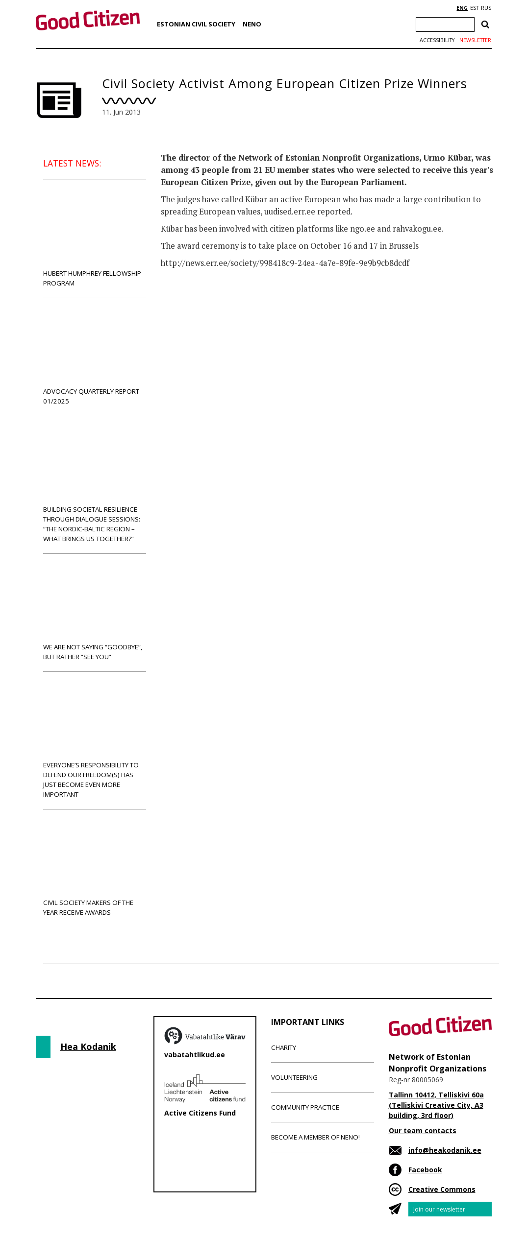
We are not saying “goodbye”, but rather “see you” (94, 612)
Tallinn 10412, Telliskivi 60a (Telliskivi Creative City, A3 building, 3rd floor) (436, 1105)
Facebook (425, 1169)
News (181, 301)
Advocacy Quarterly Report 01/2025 (94, 356)
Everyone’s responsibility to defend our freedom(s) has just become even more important (94, 740)
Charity (283, 1047)
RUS (486, 7)
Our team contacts (422, 1130)
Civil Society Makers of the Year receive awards (94, 868)
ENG (462, 7)
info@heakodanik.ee (444, 1150)
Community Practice (305, 1107)
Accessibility (437, 40)
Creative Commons (442, 1189)
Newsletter (475, 40)
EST (474, 7)
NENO (252, 24)
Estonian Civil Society (196, 24)
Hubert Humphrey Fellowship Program (94, 238)
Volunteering (294, 1077)
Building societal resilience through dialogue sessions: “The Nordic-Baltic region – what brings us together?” (94, 484)
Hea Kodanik (88, 1046)
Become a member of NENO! (315, 1137)
